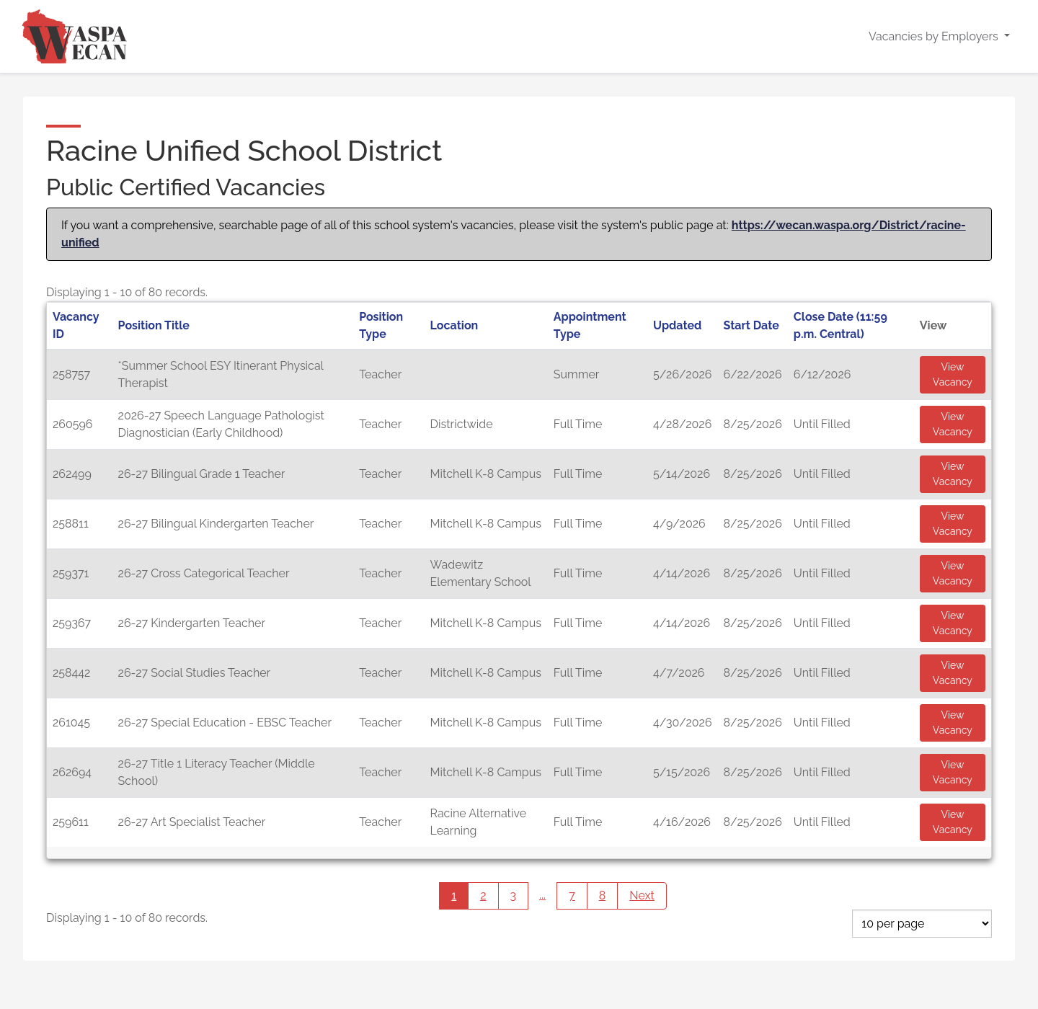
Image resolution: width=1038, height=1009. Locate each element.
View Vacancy (952, 374)
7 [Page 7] (572, 895)
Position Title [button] (154, 325)
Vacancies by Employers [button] (935, 36)
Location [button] (454, 325)
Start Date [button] (751, 325)
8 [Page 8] (602, 895)
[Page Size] (922, 924)
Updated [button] (677, 325)
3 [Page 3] (513, 895)
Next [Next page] (648, 895)
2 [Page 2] (483, 895)
